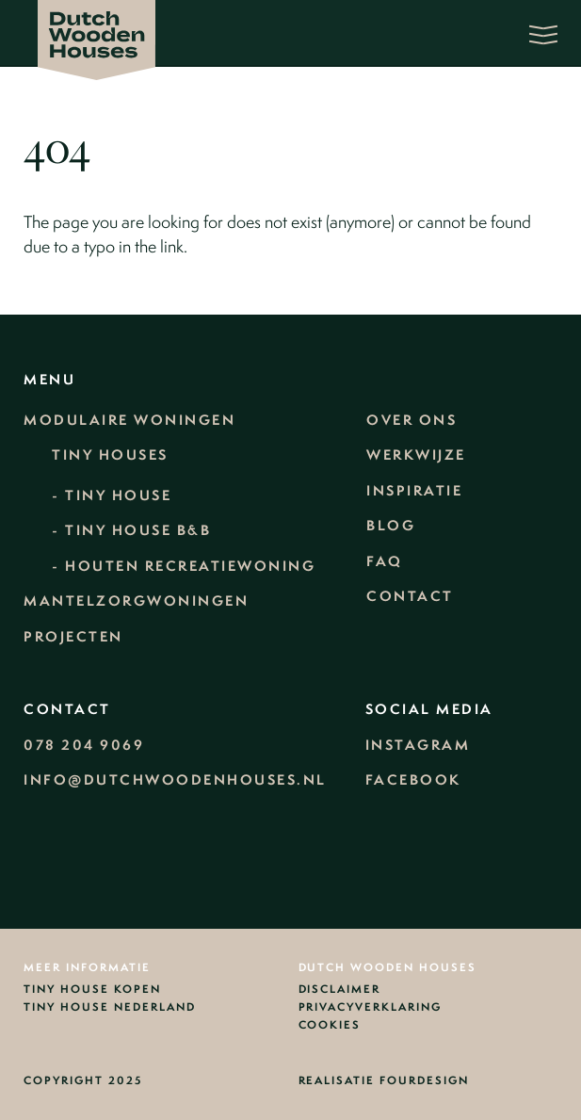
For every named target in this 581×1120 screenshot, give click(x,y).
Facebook (413, 779)
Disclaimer (340, 990)
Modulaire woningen (129, 420)
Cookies (330, 1025)
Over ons (411, 420)
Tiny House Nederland (110, 1007)
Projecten (73, 636)
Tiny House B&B (138, 530)
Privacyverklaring (371, 1007)
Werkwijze (416, 454)
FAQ (384, 561)
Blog (390, 525)
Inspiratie (414, 490)
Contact (410, 596)
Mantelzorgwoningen (136, 600)
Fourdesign (424, 1080)
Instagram (418, 745)
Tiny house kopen (92, 990)
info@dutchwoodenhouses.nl (175, 779)
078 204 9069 (84, 745)
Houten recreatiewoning (190, 566)
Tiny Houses (110, 454)
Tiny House (118, 495)
